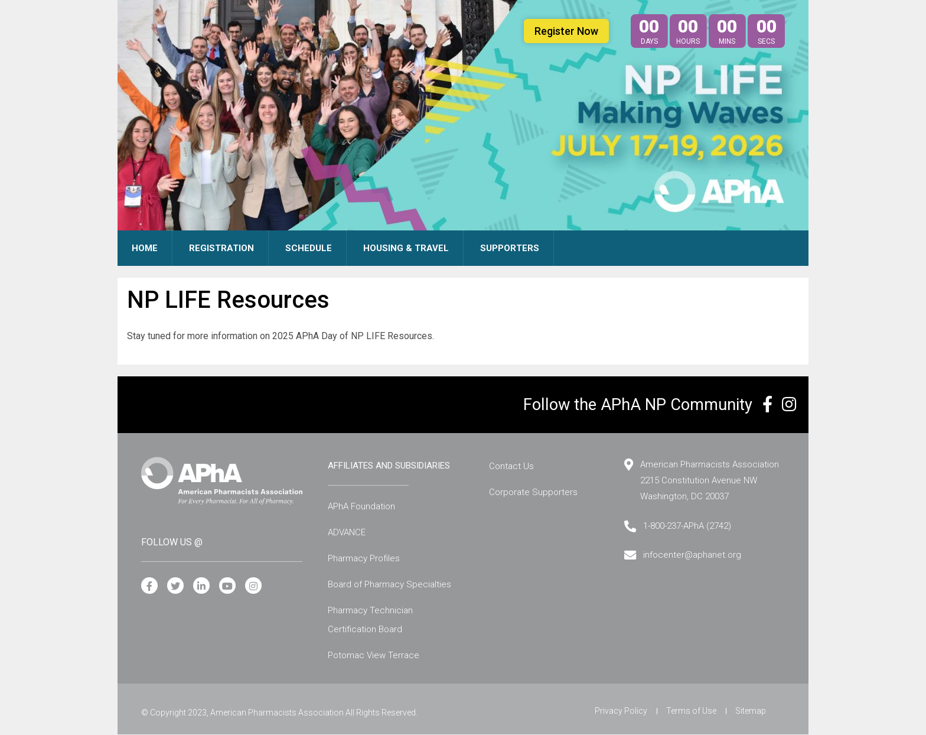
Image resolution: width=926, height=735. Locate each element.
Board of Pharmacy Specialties (389, 584)
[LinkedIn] (201, 586)
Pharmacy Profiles (364, 558)
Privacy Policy (621, 711)
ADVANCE (347, 532)
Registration (221, 248)
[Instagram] (253, 586)
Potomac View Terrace (373, 655)
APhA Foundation (361, 506)
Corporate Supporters (533, 492)
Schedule (308, 248)
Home (145, 248)
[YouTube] (227, 586)
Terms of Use (691, 711)
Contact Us (511, 466)
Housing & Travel (406, 248)
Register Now (566, 31)
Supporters (509, 248)
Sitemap (750, 711)
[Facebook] (149, 586)
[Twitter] (175, 586)
